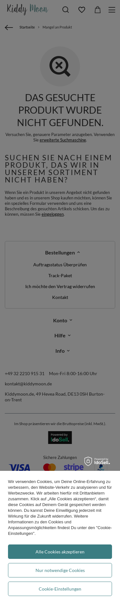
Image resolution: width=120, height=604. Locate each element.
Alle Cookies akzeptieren (60, 551)
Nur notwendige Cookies (60, 570)
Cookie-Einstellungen (60, 589)
